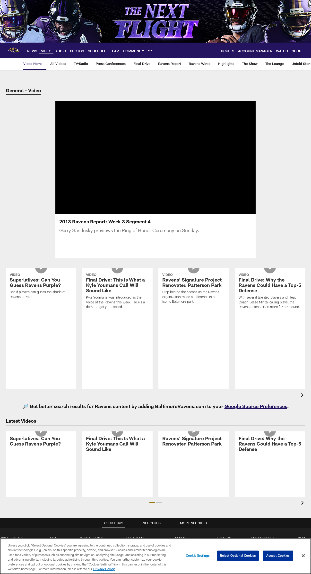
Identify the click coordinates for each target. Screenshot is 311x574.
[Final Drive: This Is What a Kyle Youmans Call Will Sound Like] (117, 297)
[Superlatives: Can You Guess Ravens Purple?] (41, 292)
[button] (152, 508)
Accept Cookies (278, 555)
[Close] (303, 555)
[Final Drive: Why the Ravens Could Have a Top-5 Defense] (270, 297)
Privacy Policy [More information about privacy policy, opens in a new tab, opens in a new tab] (104, 569)
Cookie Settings (198, 555)
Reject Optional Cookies (238, 555)
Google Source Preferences (256, 412)
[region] (155, 556)
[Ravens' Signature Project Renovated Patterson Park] (193, 295)
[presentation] (303, 401)
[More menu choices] (150, 51)
